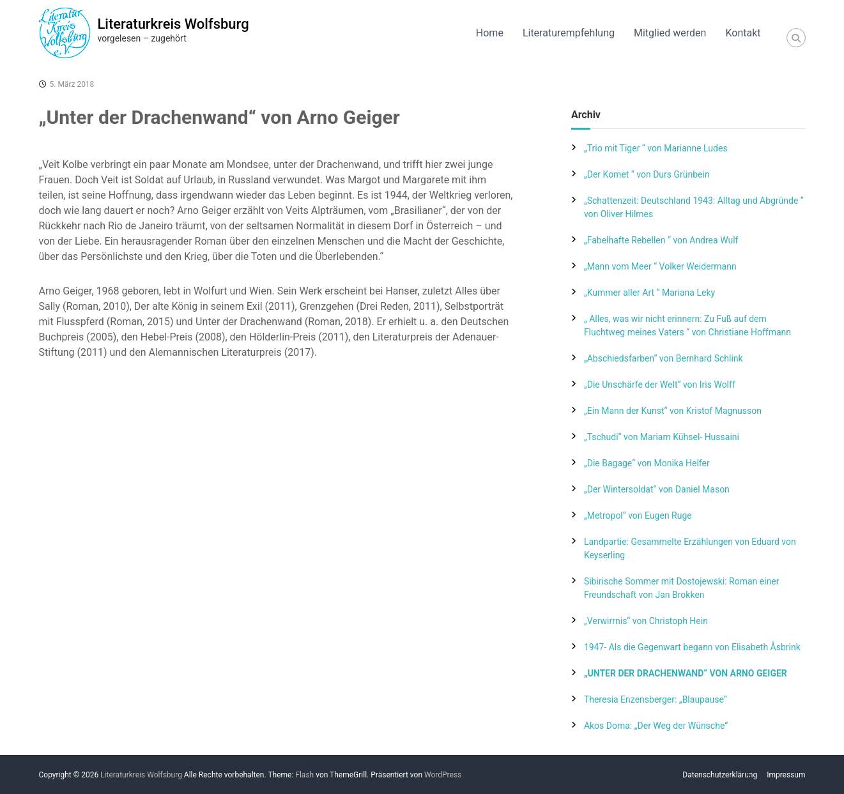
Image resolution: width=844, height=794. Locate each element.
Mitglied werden (670, 33)
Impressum (786, 774)
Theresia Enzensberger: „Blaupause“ (655, 699)
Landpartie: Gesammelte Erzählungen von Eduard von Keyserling (690, 548)
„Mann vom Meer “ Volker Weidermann (660, 266)
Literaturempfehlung (569, 33)
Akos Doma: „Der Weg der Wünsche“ (656, 726)
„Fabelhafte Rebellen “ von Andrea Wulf (661, 240)
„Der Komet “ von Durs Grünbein (647, 174)
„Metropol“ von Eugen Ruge (638, 515)
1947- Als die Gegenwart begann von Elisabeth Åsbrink (692, 647)
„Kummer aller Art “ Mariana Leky (649, 292)
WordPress (442, 774)
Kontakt (742, 33)
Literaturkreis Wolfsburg (173, 24)
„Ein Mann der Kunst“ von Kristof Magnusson (673, 411)
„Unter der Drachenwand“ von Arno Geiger (685, 673)
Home (489, 33)
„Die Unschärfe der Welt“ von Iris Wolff (659, 384)
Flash (304, 774)
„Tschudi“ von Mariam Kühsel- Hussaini (661, 437)
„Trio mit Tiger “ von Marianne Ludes (656, 148)
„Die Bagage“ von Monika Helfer (647, 463)
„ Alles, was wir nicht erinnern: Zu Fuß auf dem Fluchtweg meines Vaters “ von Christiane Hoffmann (687, 325)
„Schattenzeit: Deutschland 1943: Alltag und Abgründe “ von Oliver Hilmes (694, 207)
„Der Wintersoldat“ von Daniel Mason (657, 489)
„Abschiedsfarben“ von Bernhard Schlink (663, 358)
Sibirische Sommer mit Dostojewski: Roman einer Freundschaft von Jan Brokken (681, 588)
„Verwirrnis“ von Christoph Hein (646, 621)
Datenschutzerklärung (719, 774)
